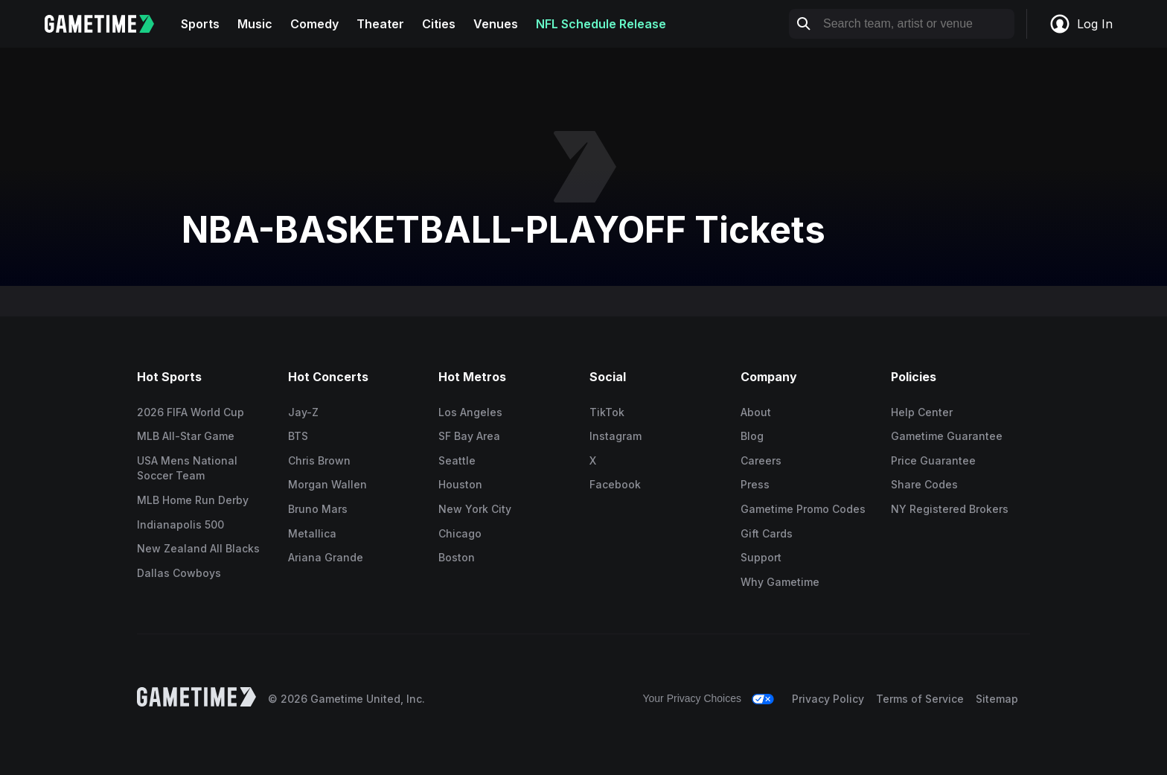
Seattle (457, 460)
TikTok (606, 412)
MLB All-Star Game (185, 436)
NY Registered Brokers (949, 509)
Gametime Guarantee (947, 436)
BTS (298, 436)
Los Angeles (470, 412)
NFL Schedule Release (601, 23)
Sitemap (997, 698)
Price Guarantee (933, 460)
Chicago (460, 533)
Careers (761, 460)
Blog (752, 436)
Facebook (615, 484)
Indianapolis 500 (180, 524)
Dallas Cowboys (179, 573)
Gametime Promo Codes (803, 509)
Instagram (615, 436)
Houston (460, 484)
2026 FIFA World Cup (190, 412)
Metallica (312, 533)
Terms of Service (920, 698)
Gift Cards (767, 533)
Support (761, 557)
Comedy (314, 23)
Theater (380, 23)
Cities (438, 23)
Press (755, 484)
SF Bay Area (469, 436)
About (756, 412)
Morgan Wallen (327, 484)
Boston (456, 557)
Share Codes (924, 484)
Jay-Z (303, 412)
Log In (1081, 24)
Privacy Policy (828, 698)
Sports (200, 23)
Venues (495, 23)
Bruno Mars (318, 509)
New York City (474, 509)
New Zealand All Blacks (198, 548)
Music (254, 23)
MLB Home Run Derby (193, 500)
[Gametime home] (108, 24)
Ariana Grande (325, 557)
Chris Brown (319, 460)
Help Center (922, 412)
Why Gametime (780, 581)
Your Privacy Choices (691, 698)
